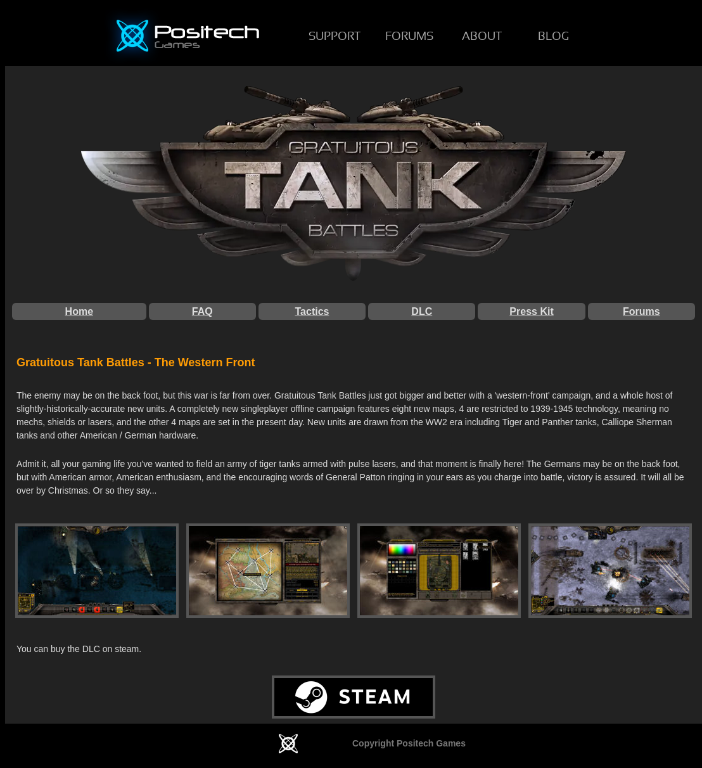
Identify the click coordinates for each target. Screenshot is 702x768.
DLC (421, 311)
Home (79, 311)
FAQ (202, 311)
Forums (641, 311)
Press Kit (531, 311)
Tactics (312, 311)
